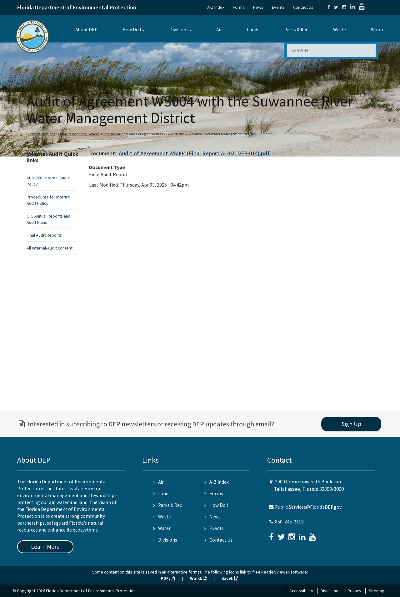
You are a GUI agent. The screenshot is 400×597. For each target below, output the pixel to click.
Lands (253, 30)
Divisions (178, 30)
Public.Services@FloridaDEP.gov (308, 507)
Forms (239, 7)
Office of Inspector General (79, 133)
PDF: (168, 578)
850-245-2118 (289, 522)
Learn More (45, 546)
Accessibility (301, 591)
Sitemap (376, 591)
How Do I (131, 30)
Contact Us (303, 7)
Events (278, 7)
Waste (339, 30)
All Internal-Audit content (49, 248)
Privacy (354, 591)
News (258, 7)
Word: (198, 578)
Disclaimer (330, 591)
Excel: (230, 578)
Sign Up (351, 424)
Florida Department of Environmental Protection (76, 7)
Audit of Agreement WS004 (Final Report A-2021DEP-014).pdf (194, 153)
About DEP (86, 30)
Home (33, 133)
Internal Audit (114, 133)
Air (219, 30)
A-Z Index (215, 7)
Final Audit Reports (44, 235)
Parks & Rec (296, 30)
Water (377, 30)
